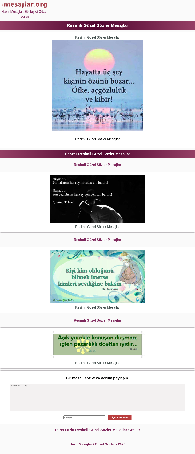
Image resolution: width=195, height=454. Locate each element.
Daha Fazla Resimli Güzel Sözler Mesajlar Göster (97, 430)
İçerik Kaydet (120, 417)
